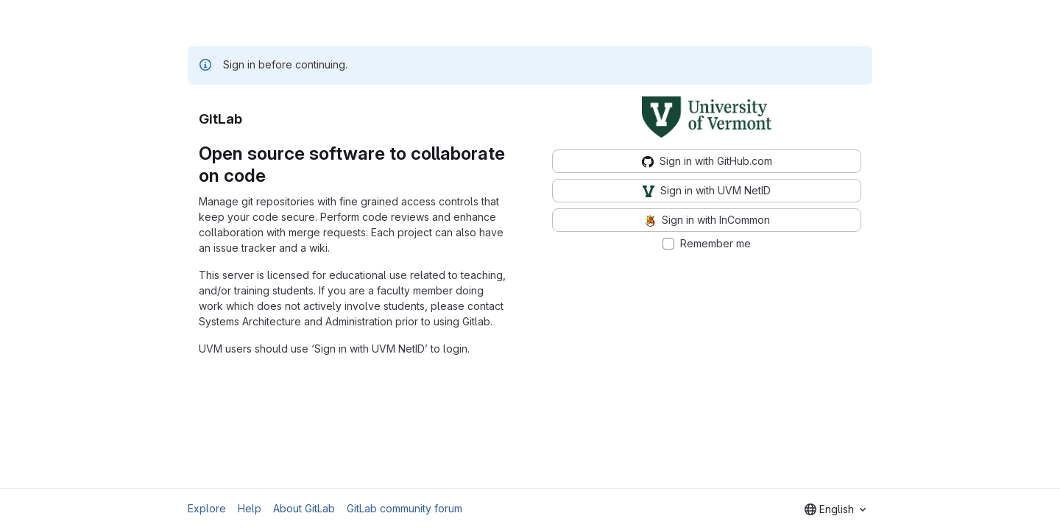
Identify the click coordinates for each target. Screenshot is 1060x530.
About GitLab (304, 508)
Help (249, 508)
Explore (207, 508)
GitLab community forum (404, 508)
